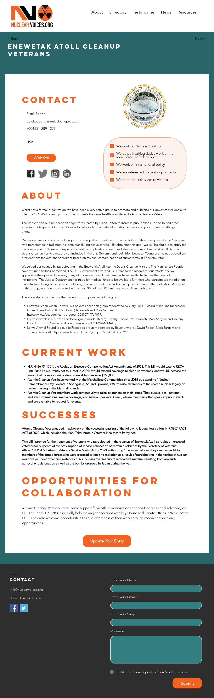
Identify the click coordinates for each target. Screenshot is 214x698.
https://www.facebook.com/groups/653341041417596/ (90, 332)
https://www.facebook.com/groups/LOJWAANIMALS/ (79, 323)
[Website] (41, 158)
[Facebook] (14, 608)
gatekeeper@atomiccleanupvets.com (54, 121)
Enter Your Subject (124, 614)
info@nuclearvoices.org (26, 590)
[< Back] (21, 39)
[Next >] (195, 39)
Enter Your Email (123, 597)
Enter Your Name (123, 580)
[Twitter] (24, 608)
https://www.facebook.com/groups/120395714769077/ (64, 314)
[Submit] (187, 683)
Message (117, 631)
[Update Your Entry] (107, 541)
